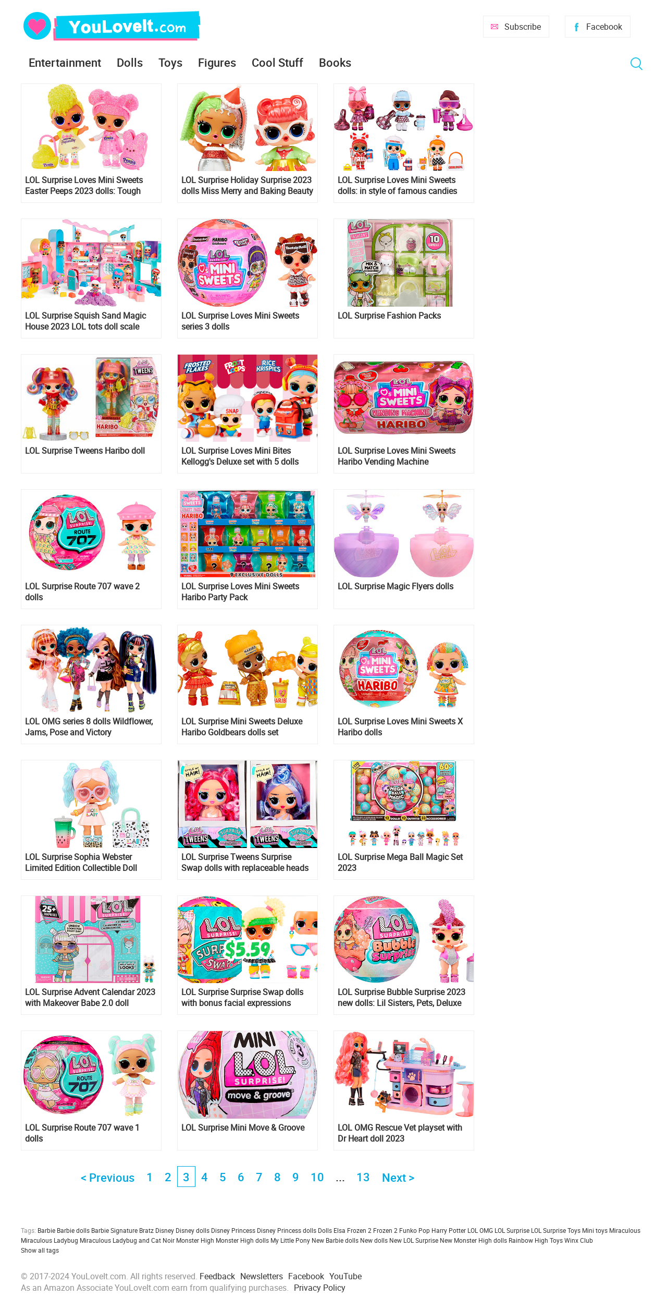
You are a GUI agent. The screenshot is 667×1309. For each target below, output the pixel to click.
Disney (164, 1230)
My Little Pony (290, 1240)
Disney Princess (233, 1230)
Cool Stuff (277, 62)
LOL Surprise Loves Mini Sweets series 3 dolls (240, 321)
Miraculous (624, 1230)
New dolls (374, 1240)
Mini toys (595, 1230)
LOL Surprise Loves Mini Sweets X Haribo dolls (400, 727)
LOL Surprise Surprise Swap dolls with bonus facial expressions (242, 998)
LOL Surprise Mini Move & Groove (242, 1127)
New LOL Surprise (413, 1240)
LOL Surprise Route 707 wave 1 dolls (82, 1133)
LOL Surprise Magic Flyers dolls (395, 586)
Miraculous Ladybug (49, 1240)
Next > (398, 1177)
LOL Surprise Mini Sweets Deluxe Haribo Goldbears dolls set (241, 727)
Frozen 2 (385, 1230)
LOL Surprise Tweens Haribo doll (85, 450)
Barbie (46, 1230)
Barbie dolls (73, 1230)
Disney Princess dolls (286, 1230)
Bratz (146, 1230)
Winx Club (578, 1240)
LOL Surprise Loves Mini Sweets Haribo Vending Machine (396, 456)
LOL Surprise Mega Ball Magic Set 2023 (400, 863)
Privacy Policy (319, 1287)
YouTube (345, 1276)
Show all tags (40, 1250)
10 (317, 1176)
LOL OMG (480, 1230)
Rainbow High (528, 1240)
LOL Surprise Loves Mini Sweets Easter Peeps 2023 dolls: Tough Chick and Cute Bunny (84, 186)
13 (363, 1176)
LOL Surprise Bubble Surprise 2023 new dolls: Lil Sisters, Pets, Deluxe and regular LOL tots (401, 998)
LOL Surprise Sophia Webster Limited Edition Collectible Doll (81, 863)
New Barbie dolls (335, 1240)
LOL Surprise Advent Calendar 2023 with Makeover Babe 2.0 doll (90, 998)
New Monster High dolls (473, 1240)
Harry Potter (448, 1230)
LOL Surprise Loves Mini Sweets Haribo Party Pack (240, 592)
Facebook (604, 26)
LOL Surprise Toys (555, 1230)
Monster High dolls (242, 1240)
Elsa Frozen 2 (353, 1230)
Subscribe (522, 26)
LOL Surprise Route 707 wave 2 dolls (82, 592)
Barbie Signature (114, 1230)
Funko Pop (414, 1230)
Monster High (195, 1240)
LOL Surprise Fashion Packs (389, 315)
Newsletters (261, 1276)
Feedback (217, 1276)
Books (335, 62)
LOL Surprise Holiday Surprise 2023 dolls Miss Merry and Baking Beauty (247, 186)
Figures (217, 62)
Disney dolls (192, 1230)
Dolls (130, 62)
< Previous (107, 1177)
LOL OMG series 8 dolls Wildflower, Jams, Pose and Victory (89, 727)
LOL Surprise (512, 1230)
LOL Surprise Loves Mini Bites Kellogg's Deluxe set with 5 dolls (240, 456)
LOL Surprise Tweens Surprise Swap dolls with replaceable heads (244, 863)
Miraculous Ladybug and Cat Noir (127, 1240)
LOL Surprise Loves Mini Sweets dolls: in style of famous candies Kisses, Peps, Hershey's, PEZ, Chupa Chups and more (403, 186)
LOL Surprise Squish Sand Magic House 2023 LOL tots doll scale (85, 321)
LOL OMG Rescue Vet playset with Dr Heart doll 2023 (400, 1133)
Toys (170, 62)
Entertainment (65, 62)
